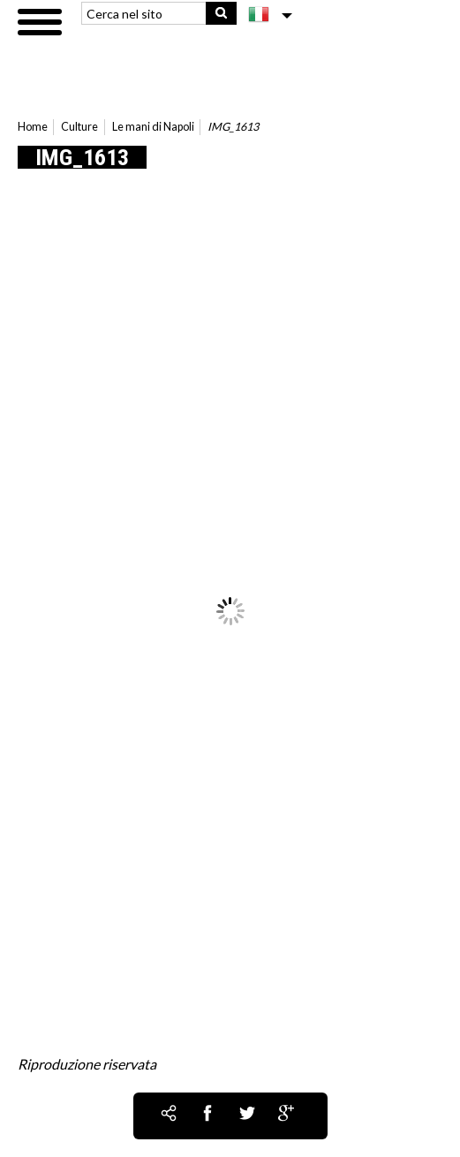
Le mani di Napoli (153, 126)
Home (33, 126)
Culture (79, 126)
